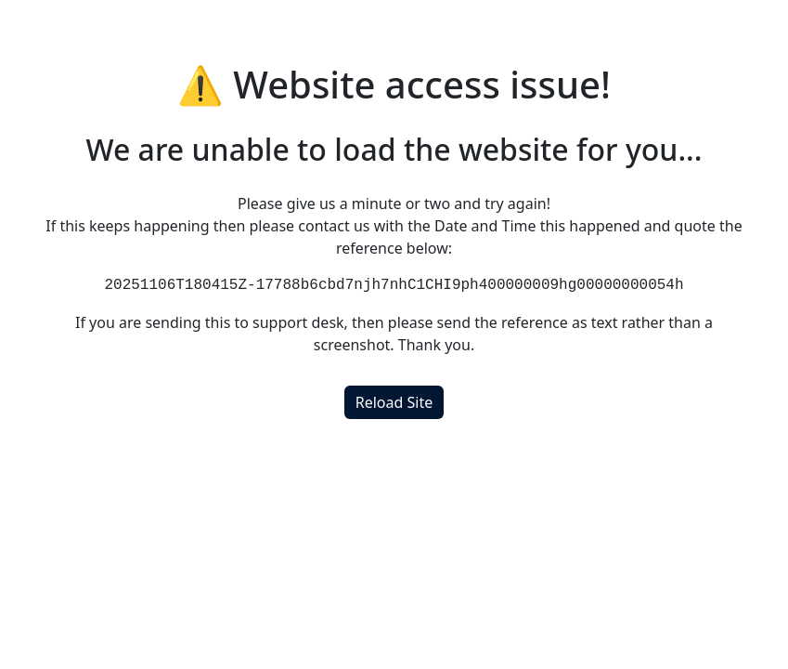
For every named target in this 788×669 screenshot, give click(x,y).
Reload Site (394, 402)
